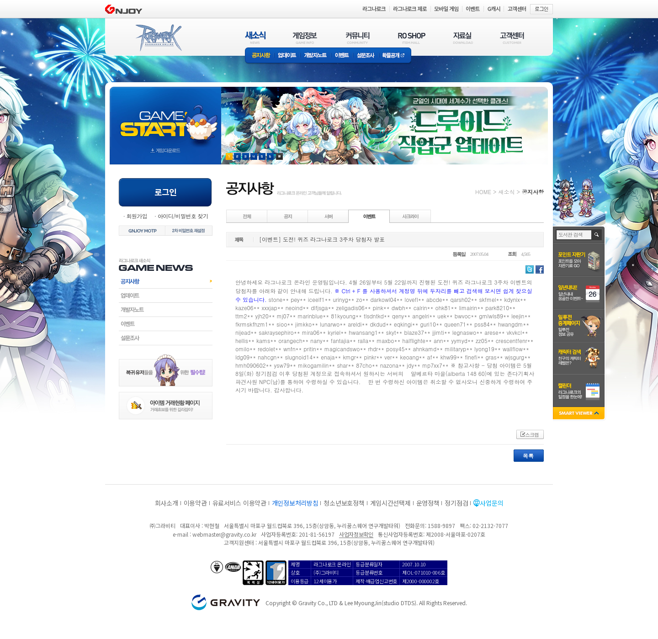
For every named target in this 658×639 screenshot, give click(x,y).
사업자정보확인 (356, 534)
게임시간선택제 (390, 502)
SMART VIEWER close (579, 414)
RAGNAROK (158, 38)
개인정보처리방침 (295, 502)
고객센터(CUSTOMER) (512, 38)
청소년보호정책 (344, 502)
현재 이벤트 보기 (279, 156)
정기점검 (456, 502)
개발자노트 (315, 56)
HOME (483, 191)
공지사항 (259, 56)
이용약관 (195, 502)
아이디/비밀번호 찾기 (183, 216)
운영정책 (428, 502)
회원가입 (136, 216)
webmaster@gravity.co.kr (224, 534)
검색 (597, 234)
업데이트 (287, 56)
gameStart (165, 117)
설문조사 (366, 56)
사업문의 (491, 502)
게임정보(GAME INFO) (305, 38)
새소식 (506, 191)
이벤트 (342, 56)
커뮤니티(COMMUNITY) (357, 38)
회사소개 (166, 502)
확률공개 (395, 56)
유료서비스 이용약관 (239, 502)
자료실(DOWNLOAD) (462, 38)
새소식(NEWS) (255, 38)
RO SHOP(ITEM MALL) (411, 38)
